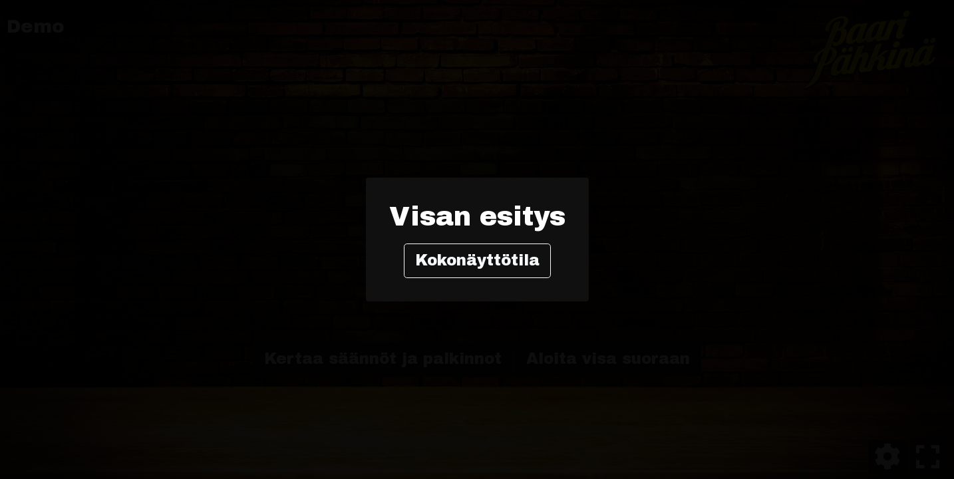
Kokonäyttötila (477, 260)
